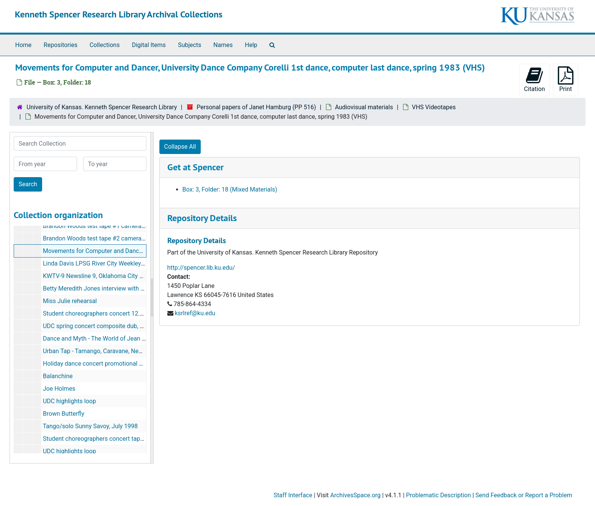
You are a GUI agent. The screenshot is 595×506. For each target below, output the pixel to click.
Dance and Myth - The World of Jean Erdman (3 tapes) (115, 338)
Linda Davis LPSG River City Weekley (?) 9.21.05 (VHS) (116, 263)
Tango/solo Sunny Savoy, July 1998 (90, 426)
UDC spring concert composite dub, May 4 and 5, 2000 (116, 326)
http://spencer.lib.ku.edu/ (201, 267)
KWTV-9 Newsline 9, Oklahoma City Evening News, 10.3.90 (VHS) (130, 276)
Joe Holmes (59, 388)
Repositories (60, 45)
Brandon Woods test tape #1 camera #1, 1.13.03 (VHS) (116, 225)
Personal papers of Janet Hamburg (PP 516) (256, 107)
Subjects (189, 45)
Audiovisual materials (364, 107)
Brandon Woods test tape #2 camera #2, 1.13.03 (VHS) (116, 238)
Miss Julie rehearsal (70, 301)
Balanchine (58, 376)
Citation (534, 79)
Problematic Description (438, 495)
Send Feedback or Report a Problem (523, 495)
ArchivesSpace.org (355, 495)
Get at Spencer (195, 167)
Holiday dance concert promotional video (98, 363)
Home (23, 45)
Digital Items (148, 45)
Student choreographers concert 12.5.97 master (107, 313)
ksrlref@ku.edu (195, 313)
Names (223, 45)
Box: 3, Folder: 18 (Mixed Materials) (230, 189)
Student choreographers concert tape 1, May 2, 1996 (113, 438)
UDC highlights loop (69, 401)
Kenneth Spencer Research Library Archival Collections (118, 14)
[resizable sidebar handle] (151, 297)
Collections (105, 45)
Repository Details (202, 218)
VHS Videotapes (434, 107)
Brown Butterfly (63, 413)
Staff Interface (293, 495)
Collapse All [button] (180, 146)
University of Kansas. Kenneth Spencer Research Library (102, 107)
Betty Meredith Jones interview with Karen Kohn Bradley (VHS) (127, 288)
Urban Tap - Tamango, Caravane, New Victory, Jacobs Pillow (123, 351)
